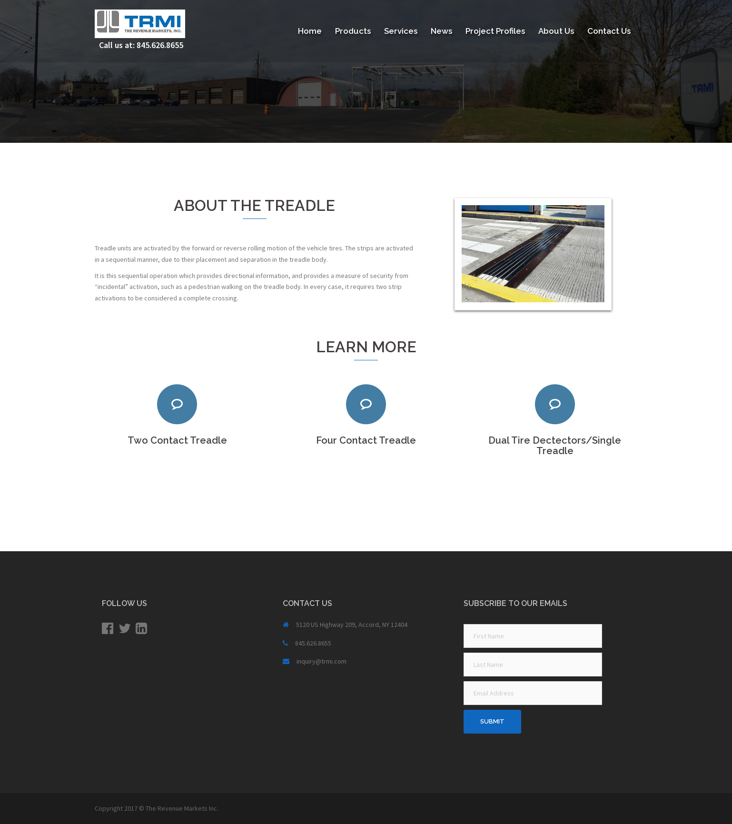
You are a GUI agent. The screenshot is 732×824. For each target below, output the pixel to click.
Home (310, 31)
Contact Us (609, 31)
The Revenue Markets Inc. (182, 808)
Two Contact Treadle (177, 440)
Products (353, 31)
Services (400, 31)
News (441, 31)
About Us (556, 31)
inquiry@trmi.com (321, 661)
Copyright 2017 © (120, 808)
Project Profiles (495, 31)
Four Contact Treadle (366, 440)
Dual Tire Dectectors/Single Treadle (554, 446)
